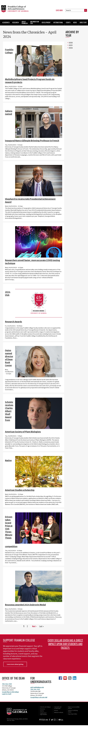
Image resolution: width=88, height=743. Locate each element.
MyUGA (42, 711)
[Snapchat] (57, 720)
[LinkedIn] (62, 720)
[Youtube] (60, 720)
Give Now (59, 10)
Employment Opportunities (43, 713)
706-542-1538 (7, 684)
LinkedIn (75, 678)
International (58, 22)
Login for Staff (6, 694)
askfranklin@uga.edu (37, 687)
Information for (34, 22)
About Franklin (25, 22)
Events (68, 22)
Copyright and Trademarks (57, 707)
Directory (83, 22)
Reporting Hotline (72, 714)
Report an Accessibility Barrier (73, 707)
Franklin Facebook (60, 678)
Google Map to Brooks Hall (38, 697)
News (75, 22)
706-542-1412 (35, 689)
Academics (6, 22)
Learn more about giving (15, 664)
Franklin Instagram (69, 678)
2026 (71, 43)
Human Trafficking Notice (73, 711)
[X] (52, 720)
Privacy (56, 710)
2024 (71, 48)
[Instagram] (55, 720)
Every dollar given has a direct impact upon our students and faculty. (65, 643)
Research (15, 22)
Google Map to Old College (10, 692)
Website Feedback (58, 712)
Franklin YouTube (65, 678)
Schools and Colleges (45, 707)
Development (46, 22)
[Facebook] (50, 720)
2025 (71, 45)
